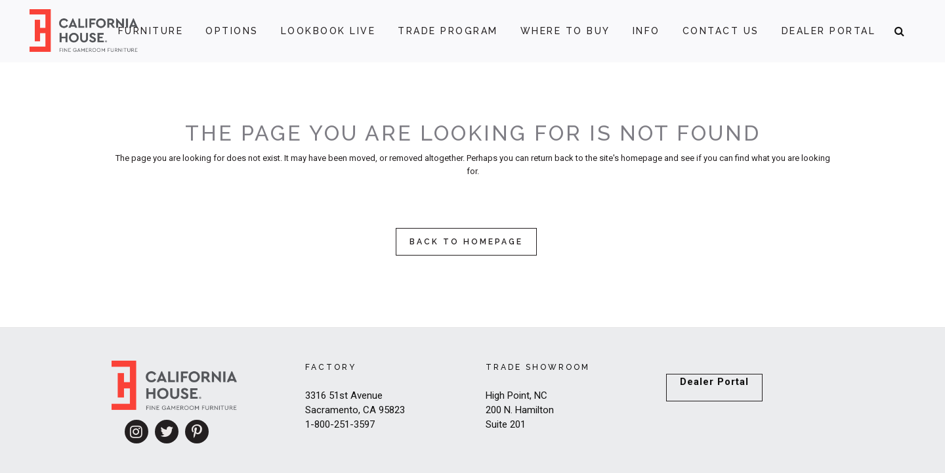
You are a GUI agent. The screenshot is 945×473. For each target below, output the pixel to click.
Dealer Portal (714, 382)
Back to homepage (466, 241)
